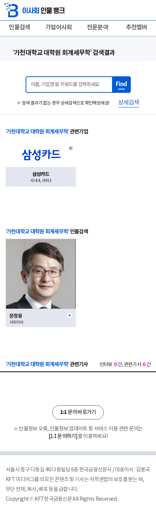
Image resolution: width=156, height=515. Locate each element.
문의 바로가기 (78, 412)
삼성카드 (40, 174)
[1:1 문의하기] (63, 436)
